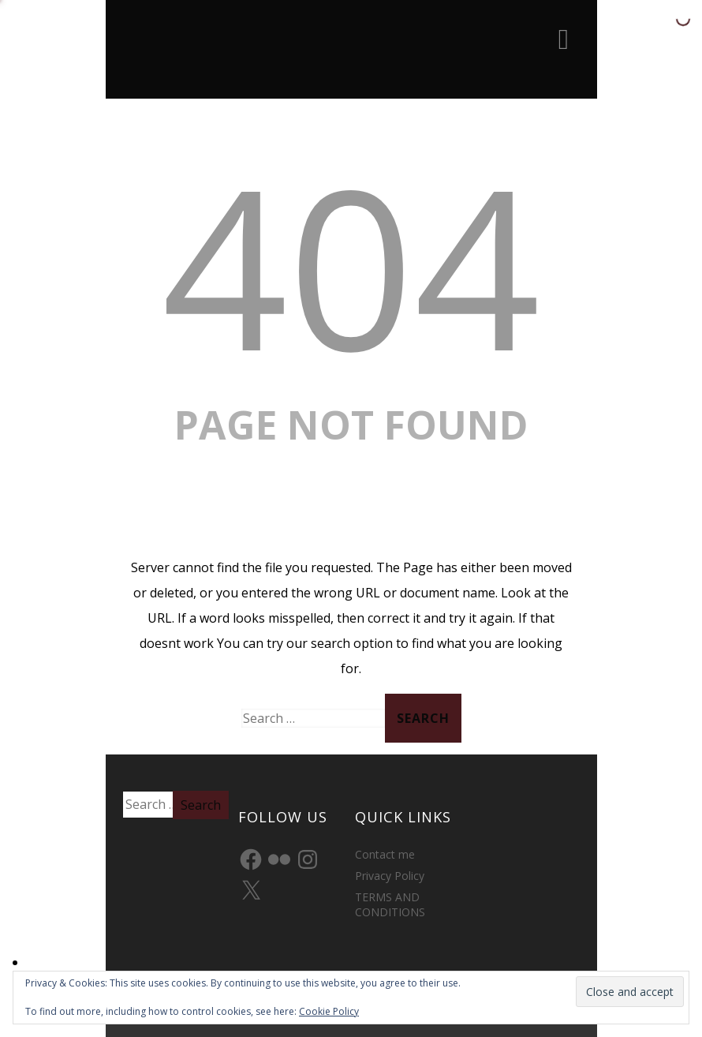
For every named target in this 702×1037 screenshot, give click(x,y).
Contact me (385, 854)
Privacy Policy (389, 875)
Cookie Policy (329, 1011)
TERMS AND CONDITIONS (390, 904)
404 (351, 264)
